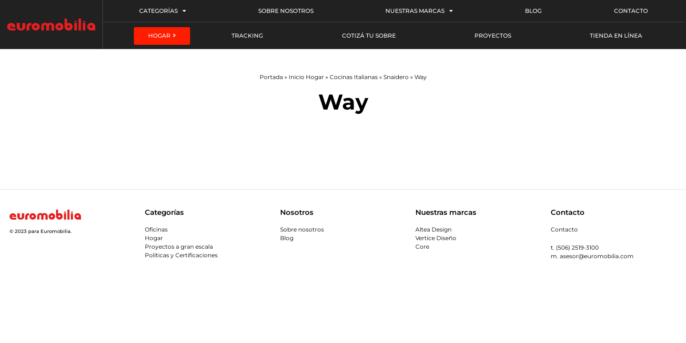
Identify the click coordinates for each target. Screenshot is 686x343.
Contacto (631, 10)
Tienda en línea (616, 35)
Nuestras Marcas (419, 11)
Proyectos (492, 35)
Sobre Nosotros (285, 10)
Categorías (162, 11)
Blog (533, 10)
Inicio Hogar (306, 77)
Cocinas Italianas (354, 77)
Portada (271, 77)
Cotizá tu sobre (369, 35)
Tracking (247, 35)
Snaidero (396, 77)
